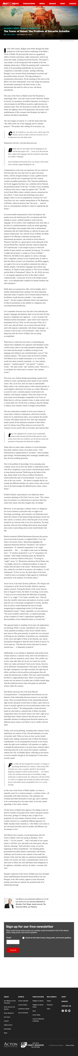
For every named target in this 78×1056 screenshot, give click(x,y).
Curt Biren (10, 34)
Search (52, 3)
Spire (34, 1011)
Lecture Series (22, 1005)
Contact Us (66, 1006)
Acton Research (9, 1013)
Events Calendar (23, 1001)
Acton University (23, 1013)
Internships (7, 1029)
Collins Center (8, 1025)
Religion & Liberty (38, 1001)
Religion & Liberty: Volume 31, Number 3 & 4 (22, 29)
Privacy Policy (70, 1045)
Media (42, 3)
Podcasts (50, 1005)
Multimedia (52, 997)
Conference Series (23, 1009)
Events (15, 3)
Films (48, 1009)
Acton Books (36, 1015)
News (5, 1033)
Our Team (7, 1017)
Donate (72, 3)
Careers (6, 1021)
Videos (49, 1001)
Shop (62, 3)
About (6, 997)
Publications (29, 3)
